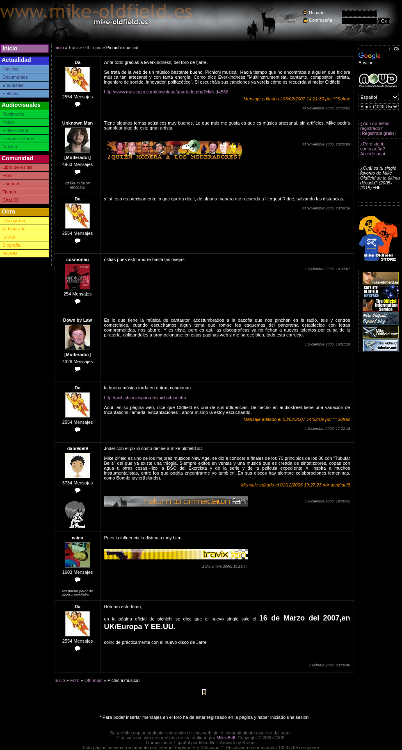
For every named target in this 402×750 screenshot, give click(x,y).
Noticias (10, 68)
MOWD (9, 253)
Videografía (13, 228)
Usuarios (11, 183)
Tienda (9, 191)
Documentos (15, 77)
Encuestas (12, 85)
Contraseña (320, 20)
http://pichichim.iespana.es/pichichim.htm (145, 397)
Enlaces (10, 93)
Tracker (10, 146)
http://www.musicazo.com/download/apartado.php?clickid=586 (166, 91)
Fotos (8, 122)
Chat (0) (10, 200)
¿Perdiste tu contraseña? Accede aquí (372, 148)
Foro (7, 175)
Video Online (15, 130)
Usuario (316, 12)
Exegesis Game (18, 138)
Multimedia (13, 113)
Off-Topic (92, 47)
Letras (8, 236)
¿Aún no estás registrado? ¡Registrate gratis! (378, 128)
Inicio (10, 48)
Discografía (13, 220)
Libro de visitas (17, 167)
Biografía (11, 245)
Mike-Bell (226, 737)
